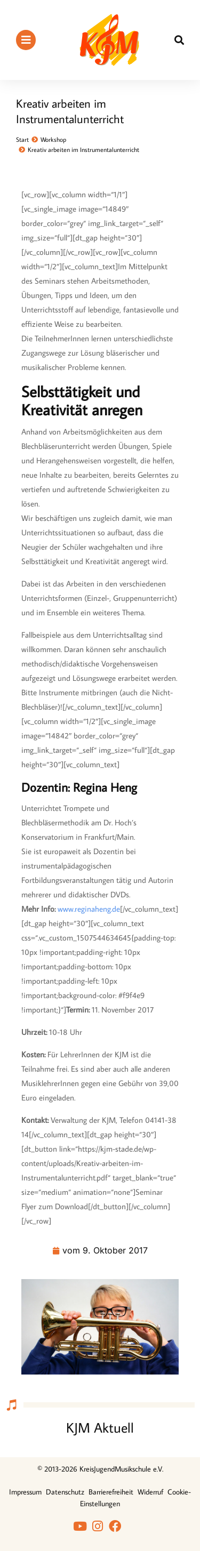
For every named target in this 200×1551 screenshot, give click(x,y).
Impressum (25, 1492)
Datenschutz (65, 1492)
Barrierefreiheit (111, 1492)
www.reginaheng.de (89, 909)
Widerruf (150, 1492)
